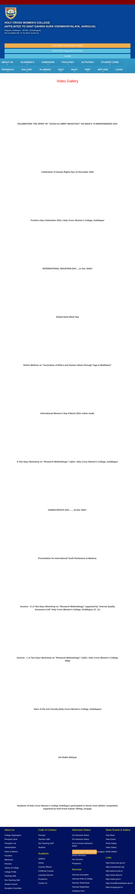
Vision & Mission (11, 852)
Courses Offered (44, 867)
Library (41, 863)
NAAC (74, 70)
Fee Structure (77, 859)
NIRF (87, 70)
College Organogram (13, 835)
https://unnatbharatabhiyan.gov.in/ (119, 883)
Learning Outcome (45, 875)
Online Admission (79, 855)
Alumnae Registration (80, 887)
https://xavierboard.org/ (115, 867)
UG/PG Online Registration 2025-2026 (67, 51)
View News (110, 835)
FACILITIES (68, 63)
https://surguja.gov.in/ (114, 887)
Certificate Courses (46, 871)
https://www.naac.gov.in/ (115, 863)
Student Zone (110, 63)
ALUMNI (67, 56)
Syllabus (41, 859)
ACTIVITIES (87, 62)
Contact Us (42, 883)
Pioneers (8, 864)
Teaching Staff (10, 876)
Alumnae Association (80, 875)
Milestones (9, 860)
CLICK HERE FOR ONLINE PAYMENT (67, 46)
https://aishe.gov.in (113, 879)
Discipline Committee (13, 888)
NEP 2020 (103, 70)
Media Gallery (111, 852)
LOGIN (119, 69)
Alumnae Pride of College (82, 879)
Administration (10, 847)
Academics (27, 63)
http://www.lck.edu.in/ (114, 871)
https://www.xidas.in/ (114, 875)
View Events (111, 839)
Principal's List (10, 843)
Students (41, 847)
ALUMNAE (45, 70)
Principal (41, 835)
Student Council (11, 884)
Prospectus (42, 879)
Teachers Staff (44, 839)
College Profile (10, 872)
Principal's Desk (11, 839)
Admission (48, 63)
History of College (12, 868)
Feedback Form (78, 891)
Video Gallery (111, 847)
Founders (8, 856)
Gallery (26, 70)
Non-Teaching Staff (12, 880)
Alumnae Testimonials (81, 883)
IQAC (61, 70)
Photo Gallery (111, 843)
